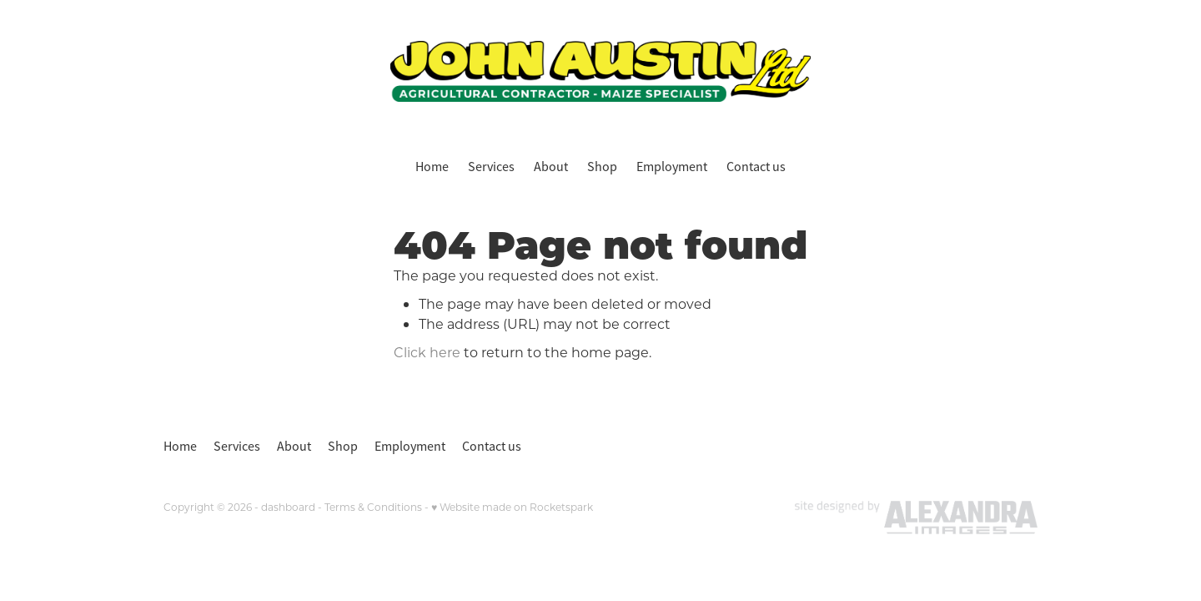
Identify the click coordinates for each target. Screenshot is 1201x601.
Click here (427, 352)
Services (491, 167)
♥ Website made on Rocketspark (512, 506)
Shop (602, 167)
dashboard (288, 506)
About (551, 167)
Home (432, 167)
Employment (671, 167)
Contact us (756, 167)
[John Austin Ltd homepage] (600, 71)
